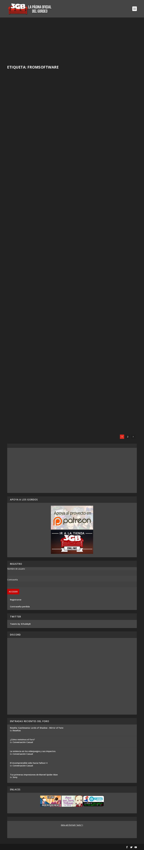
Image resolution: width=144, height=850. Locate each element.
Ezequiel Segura (19, 189)
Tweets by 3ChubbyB (20, 624)
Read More (18, 135)
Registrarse (15, 599)
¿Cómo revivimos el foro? (22, 739)
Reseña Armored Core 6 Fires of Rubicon (102, 111)
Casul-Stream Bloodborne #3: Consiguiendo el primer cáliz (29, 403)
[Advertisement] (72, 38)
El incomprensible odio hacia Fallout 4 (28, 763)
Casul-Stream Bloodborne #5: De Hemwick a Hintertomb (105, 255)
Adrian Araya (84, 115)
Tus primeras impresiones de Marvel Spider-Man (34, 774)
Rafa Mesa (17, 120)
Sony (15, 777)
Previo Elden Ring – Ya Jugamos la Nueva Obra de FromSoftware (36, 255)
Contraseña (12, 579)
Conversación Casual (23, 742)
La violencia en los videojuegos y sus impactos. (33, 751)
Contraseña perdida (20, 606)
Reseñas (17, 730)
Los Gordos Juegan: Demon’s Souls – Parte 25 (104, 329)
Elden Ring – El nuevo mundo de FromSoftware (97, 181)
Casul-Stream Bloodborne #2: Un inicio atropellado (103, 403)
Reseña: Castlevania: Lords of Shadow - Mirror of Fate (36, 727)
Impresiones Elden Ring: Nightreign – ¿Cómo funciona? (34, 115)
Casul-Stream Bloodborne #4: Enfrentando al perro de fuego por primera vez (38, 329)
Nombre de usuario (16, 568)
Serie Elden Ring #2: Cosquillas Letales (35, 184)
